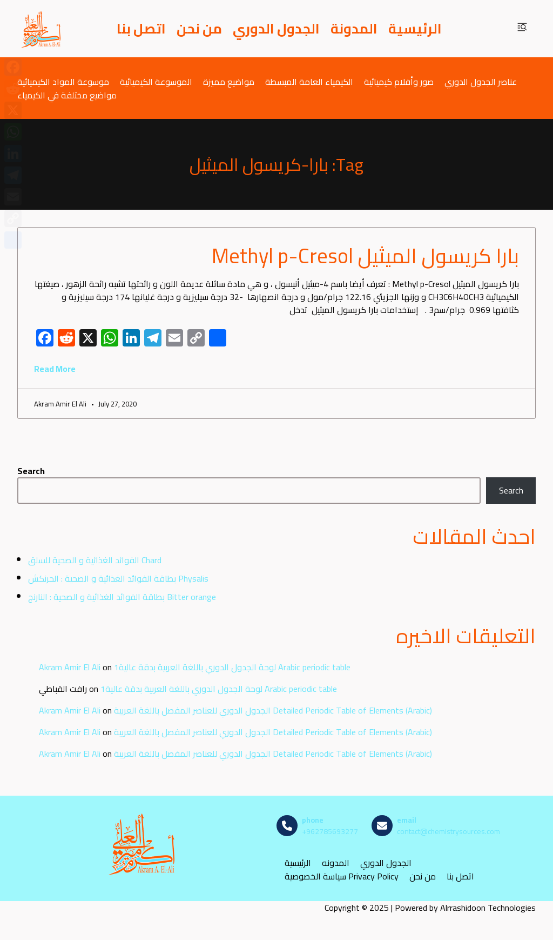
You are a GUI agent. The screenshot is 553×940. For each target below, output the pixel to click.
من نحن (199, 28)
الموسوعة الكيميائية (156, 81)
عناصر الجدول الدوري (480, 81)
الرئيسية (415, 28)
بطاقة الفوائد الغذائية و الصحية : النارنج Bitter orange (122, 597)
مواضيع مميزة (228, 81)
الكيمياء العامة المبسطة (309, 81)
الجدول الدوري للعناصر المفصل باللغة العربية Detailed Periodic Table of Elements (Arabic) (273, 710)
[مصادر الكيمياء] (41, 28)
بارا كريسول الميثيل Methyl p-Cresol (365, 255)
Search (31, 470)
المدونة (354, 28)
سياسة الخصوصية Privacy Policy (342, 876)
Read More (55, 368)
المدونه (335, 863)
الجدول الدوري (276, 28)
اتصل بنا (141, 28)
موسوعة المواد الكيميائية (63, 81)
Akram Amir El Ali (69, 667)
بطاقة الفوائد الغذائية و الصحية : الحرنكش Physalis (118, 578)
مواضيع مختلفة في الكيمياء (67, 95)
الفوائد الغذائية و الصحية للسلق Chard (94, 560)
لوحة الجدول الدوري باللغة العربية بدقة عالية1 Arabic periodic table (232, 667)
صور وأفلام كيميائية (399, 81)
